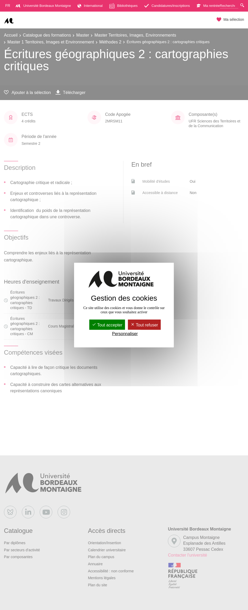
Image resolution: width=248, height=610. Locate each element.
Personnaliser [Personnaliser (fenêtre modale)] (125, 333)
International (90, 6)
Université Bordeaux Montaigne (43, 6)
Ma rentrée (208, 6)
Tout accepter (107, 325)
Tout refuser (144, 325)
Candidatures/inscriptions (167, 6)
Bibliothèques (123, 5)
